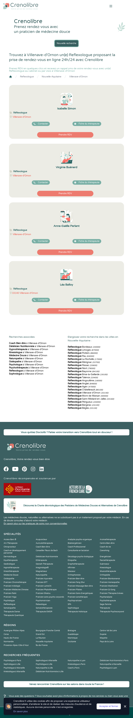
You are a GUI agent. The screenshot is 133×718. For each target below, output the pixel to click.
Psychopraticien (75, 601)
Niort (81, 368)
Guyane (103, 634)
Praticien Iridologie (12, 586)
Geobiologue (9, 564)
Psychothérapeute (108, 601)
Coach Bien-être (43, 547)
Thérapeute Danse (12, 612)
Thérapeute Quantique (14, 615)
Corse (6, 634)
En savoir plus (20, 711)
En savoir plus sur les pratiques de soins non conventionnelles (35, 523)
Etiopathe (72, 560)
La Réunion (41, 638)
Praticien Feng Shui (76, 582)
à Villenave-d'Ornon (27, 343)
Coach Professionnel (76, 547)
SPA (69, 604)
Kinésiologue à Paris (76, 664)
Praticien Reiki (10, 593)
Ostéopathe (9, 579)
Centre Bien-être (107, 543)
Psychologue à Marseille (14, 668)
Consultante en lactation (78, 550)
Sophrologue (73, 608)
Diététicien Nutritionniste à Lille (49, 671)
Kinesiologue (105, 568)
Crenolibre (10, 459)
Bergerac (83, 405)
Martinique (73, 638)
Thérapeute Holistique (77, 612)
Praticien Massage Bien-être (80, 586)
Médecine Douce (11, 575)
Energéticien (105, 557)
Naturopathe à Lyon (76, 660)
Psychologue (9, 601)
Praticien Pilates (75, 590)
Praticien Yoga (10, 597)
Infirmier (71, 568)
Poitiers (83, 353)
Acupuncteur (41, 539)
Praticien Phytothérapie (46, 590)
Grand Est (40, 634)
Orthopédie (105, 575)
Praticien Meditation (109, 586)
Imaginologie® (42, 568)
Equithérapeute (11, 560)
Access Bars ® (10, 539)
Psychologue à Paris (12, 660)
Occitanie (72, 641)
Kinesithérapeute (11, 571)
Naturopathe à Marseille (110, 664)
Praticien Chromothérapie (15, 582)
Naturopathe (41, 575)
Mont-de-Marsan (88, 396)
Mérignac (84, 362)
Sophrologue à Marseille (46, 660)
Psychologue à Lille (44, 664)
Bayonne (83, 371)
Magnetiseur (41, 571)
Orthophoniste (74, 575)
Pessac (82, 365)
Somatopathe (10, 608)
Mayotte (103, 638)
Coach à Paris (73, 668)
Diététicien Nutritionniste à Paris (114, 660)
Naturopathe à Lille (44, 668)
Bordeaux (84, 347)
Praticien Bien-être (76, 579)
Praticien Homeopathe (110, 582)
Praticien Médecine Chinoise (16, 590)
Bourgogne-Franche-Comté (48, 630)
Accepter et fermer (108, 706)
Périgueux (84, 402)
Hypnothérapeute (11, 568)
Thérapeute (105, 608)
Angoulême (85, 380)
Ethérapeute (41, 560)
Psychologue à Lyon (108, 668)
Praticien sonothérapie (78, 597)
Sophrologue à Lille (12, 664)
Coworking (104, 550)
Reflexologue (27, 76)
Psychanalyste (106, 597)
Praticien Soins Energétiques (80, 593)
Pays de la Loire (107, 641)
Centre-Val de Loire (108, 630)
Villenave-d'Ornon (78, 76)
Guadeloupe (73, 634)
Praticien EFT (41, 582)
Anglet (82, 383)
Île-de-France (42, 645)
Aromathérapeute (108, 539)
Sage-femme (105, 604)
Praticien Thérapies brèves (111, 593)
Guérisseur (104, 564)
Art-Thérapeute (10, 543)
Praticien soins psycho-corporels (50, 597)
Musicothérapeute (108, 571)
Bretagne (72, 630)
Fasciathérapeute (107, 560)
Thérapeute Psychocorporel (112, 612)
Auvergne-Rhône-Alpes (14, 630)
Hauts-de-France (11, 638)
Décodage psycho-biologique (80, 557)
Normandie (9, 641)
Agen (82, 386)
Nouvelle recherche (66, 43)
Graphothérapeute (76, 564)
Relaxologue (41, 604)
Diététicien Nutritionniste (47, 557)
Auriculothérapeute (44, 543)
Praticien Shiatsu (43, 593)
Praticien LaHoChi (43, 586)
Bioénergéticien (74, 543)
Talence (83, 377)
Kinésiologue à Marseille (14, 671)
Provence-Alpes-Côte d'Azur (16, 645)
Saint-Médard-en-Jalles (91, 399)
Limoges (83, 350)
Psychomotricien (43, 601)
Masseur (71, 571)
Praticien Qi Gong (107, 590)
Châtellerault (85, 389)
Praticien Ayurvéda (44, 579)
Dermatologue (10, 557)
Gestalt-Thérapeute (44, 564)
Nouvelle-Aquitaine (51, 76)
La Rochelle (85, 359)
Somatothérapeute (44, 608)
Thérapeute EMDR (44, 612)
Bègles (82, 408)
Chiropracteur (10, 547)
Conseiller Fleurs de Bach (47, 550)
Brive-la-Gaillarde (87, 374)
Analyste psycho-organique (80, 539)
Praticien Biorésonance (110, 579)
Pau (81, 356)
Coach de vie (105, 547)
